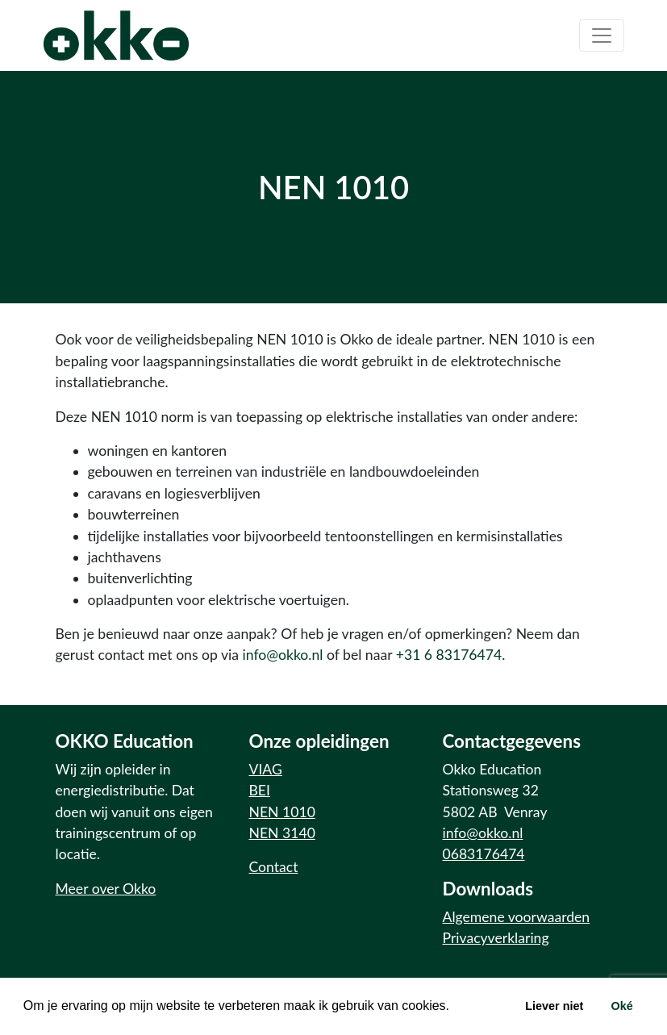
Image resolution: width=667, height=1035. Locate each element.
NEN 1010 (282, 811)
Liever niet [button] (554, 1006)
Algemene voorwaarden (516, 916)
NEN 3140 (282, 832)
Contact (273, 866)
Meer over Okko (106, 888)
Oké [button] (621, 1006)
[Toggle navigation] (601, 35)
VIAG (265, 769)
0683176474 (484, 853)
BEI (259, 790)
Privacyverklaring (496, 937)
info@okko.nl (283, 654)
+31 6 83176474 (449, 654)
